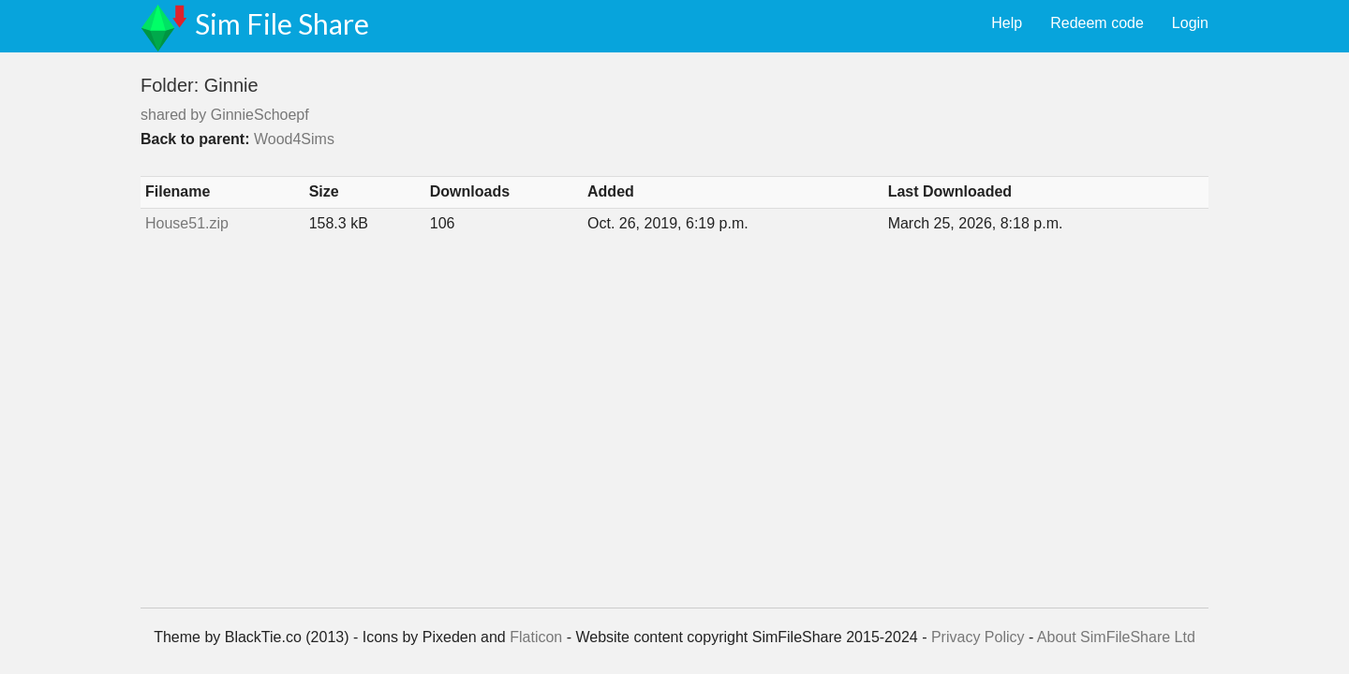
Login (1190, 23)
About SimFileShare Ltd (1116, 637)
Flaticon (536, 637)
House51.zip (187, 223)
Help (1006, 23)
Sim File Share (282, 23)
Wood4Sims (294, 139)
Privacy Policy (978, 637)
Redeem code (1097, 23)
